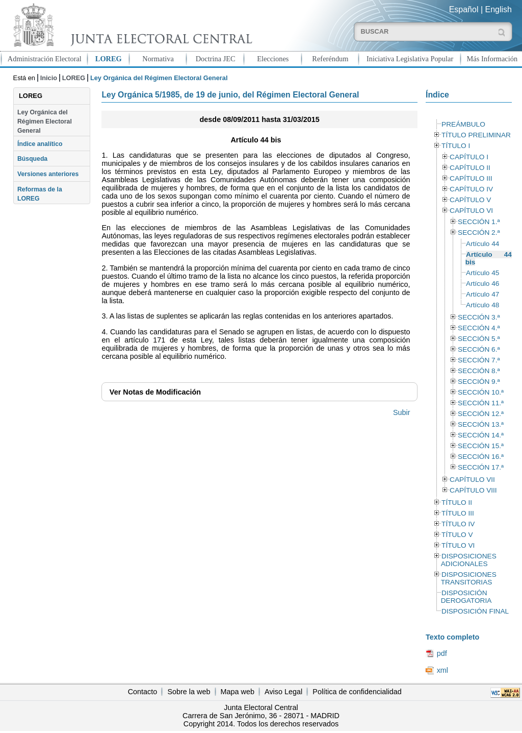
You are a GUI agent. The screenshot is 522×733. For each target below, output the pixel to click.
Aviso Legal (283, 692)
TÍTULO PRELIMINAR (476, 135)
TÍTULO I (455, 146)
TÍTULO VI (458, 545)
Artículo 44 (482, 244)
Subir (401, 412)
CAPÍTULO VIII (473, 490)
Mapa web (237, 692)
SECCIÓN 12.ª (481, 414)
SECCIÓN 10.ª (481, 392)
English (498, 9)
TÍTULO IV (458, 524)
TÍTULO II (456, 502)
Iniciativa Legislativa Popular (410, 59)
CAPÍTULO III (471, 178)
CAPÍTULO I (469, 157)
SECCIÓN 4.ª (479, 328)
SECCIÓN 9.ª (479, 381)
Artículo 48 (482, 305)
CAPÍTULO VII (472, 479)
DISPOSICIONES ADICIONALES (469, 560)
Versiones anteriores (48, 174)
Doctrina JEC (216, 59)
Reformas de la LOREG (39, 194)
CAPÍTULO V (470, 200)
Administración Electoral (45, 59)
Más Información (492, 59)
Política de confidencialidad (356, 692)
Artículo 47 (482, 294)
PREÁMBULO (463, 124)
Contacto (143, 692)
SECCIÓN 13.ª (481, 424)
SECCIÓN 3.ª (479, 317)
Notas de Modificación (155, 392)
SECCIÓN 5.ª (479, 339)
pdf (442, 653)
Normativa (158, 59)
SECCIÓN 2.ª (479, 232)
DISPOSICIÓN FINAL (475, 611)
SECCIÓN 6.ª (479, 349)
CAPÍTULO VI (471, 210)
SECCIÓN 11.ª (481, 403)
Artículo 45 (482, 273)
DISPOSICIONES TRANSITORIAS (469, 578)
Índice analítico (39, 144)
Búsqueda (32, 158)
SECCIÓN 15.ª (481, 446)
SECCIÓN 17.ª (481, 467)
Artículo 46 (482, 283)
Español (464, 9)
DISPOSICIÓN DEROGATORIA (466, 596)
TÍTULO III (457, 513)
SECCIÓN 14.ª (481, 435)
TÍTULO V (457, 535)
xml (442, 670)
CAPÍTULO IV (471, 189)
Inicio (48, 78)
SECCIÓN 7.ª (479, 360)
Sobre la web (188, 692)
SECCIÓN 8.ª (479, 371)
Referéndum (330, 59)
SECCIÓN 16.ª (481, 456)
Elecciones (273, 59)
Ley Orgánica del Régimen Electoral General (44, 122)
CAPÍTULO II (470, 168)
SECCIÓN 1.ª (479, 222)
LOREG (108, 59)
